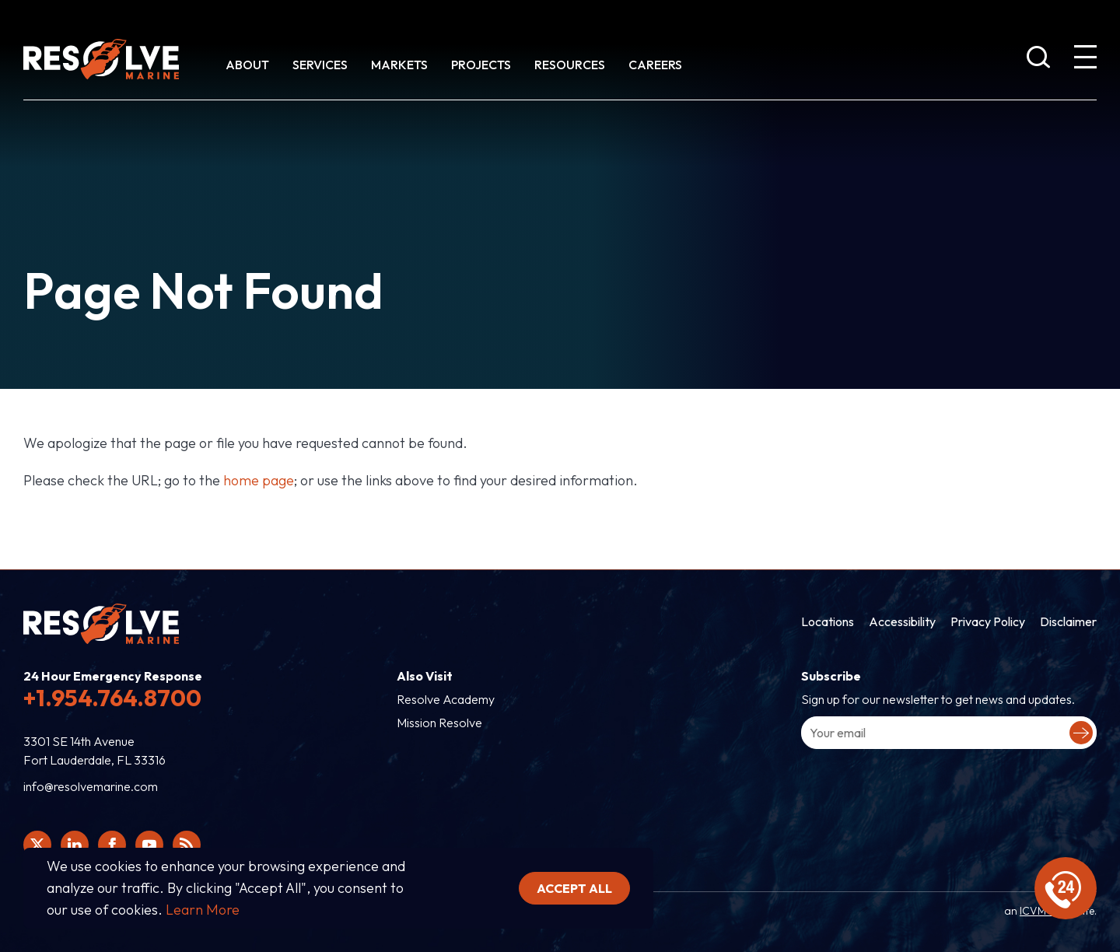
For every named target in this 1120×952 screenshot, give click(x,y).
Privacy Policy (987, 621)
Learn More (203, 910)
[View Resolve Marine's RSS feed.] (187, 845)
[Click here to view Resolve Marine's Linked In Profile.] (75, 845)
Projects (481, 64)
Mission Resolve (439, 722)
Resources (569, 64)
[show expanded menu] (1085, 60)
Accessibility (902, 621)
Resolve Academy (446, 699)
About (247, 64)
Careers (655, 64)
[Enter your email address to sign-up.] (949, 732)
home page (258, 480)
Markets (399, 64)
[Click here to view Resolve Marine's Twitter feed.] (37, 845)
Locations (827, 621)
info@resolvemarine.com (90, 786)
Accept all (574, 888)
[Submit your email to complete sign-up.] (1081, 732)
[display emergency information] (1065, 888)
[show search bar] (1038, 60)
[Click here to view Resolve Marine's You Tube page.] (149, 845)
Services (320, 64)
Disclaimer (1068, 621)
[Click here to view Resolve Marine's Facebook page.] (112, 845)
